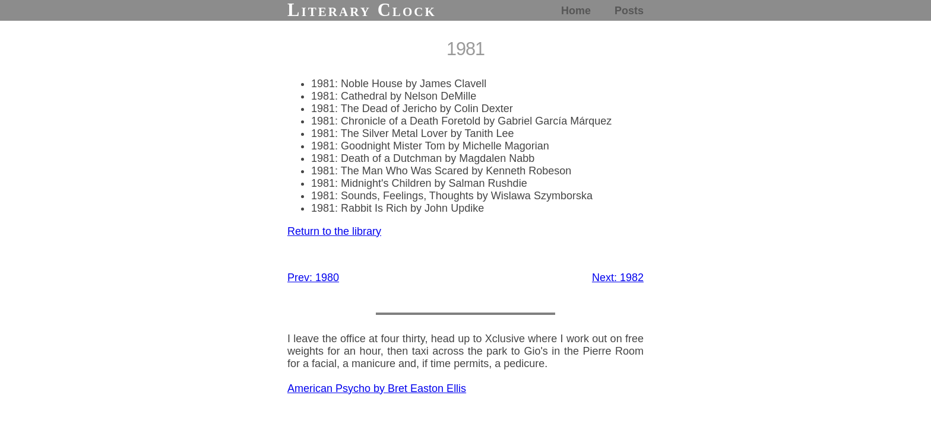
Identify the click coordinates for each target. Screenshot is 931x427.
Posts (629, 11)
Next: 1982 (618, 277)
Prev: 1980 (313, 277)
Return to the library (334, 231)
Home (576, 11)
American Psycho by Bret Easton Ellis (376, 388)
